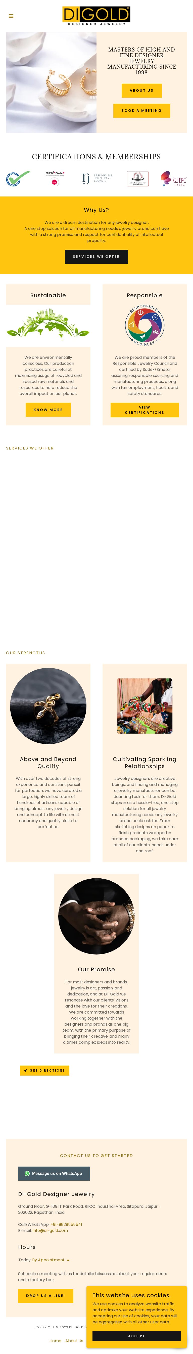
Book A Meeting (141, 110)
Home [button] (55, 1341)
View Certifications (145, 410)
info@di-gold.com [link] (50, 1230)
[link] (96, 16)
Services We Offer (96, 256)
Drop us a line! (45, 1295)
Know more (48, 409)
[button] (19, 16)
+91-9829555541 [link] (66, 1224)
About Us (142, 90)
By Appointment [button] (48, 1260)
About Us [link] (74, 1341)
